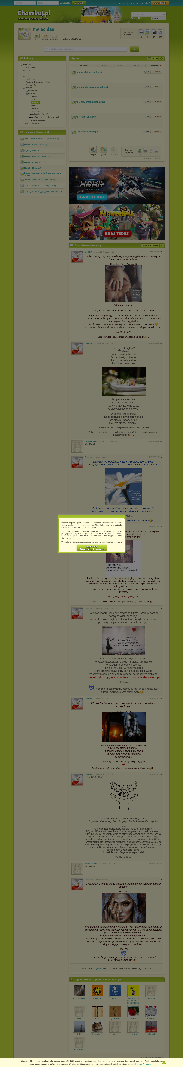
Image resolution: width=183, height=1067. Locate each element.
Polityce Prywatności (144, 1064)
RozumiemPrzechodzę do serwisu (92, 547)
